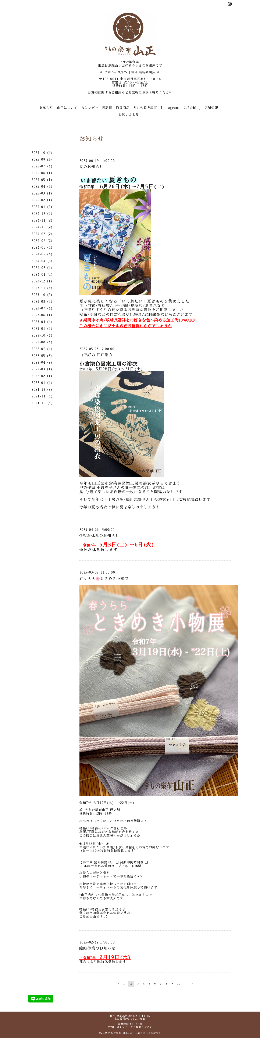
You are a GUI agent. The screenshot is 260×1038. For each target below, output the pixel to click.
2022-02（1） (43, 376)
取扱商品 (122, 107)
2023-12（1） (43, 281)
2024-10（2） (43, 227)
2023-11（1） (43, 288)
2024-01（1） (43, 274)
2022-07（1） (43, 349)
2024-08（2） (43, 234)
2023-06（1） (43, 315)
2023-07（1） (43, 308)
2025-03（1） (43, 193)
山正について (67, 107)
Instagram (170, 107)
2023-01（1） (43, 328)
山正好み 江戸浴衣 (96, 355)
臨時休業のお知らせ (97, 948)
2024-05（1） (43, 254)
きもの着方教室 (145, 107)
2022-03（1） (43, 369)
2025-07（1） (43, 166)
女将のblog (192, 107)
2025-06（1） (43, 173)
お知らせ (46, 107)
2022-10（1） (43, 335)
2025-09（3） (43, 159)
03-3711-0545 (136, 1018)
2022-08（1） (43, 342)
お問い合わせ (129, 114)
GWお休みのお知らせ (99, 536)
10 (179, 983)
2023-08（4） (43, 301)
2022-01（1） (43, 382)
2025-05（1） (43, 179)
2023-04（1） (43, 321)
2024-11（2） (43, 220)
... (186, 983)
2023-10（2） (43, 294)
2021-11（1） (43, 396)
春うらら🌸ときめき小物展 (103, 579)
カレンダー (89, 107)
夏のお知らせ (91, 167)
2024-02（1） (43, 267)
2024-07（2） (43, 240)
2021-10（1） (43, 403)
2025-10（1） (43, 152)
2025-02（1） (43, 200)
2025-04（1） (43, 186)
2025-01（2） (43, 206)
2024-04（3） (43, 261)
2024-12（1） (43, 213)
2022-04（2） (43, 362)
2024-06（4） (43, 247)
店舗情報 (211, 107)
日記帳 (107, 107)
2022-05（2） (43, 355)
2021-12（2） (43, 389)
